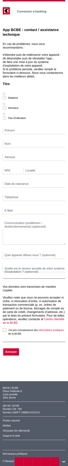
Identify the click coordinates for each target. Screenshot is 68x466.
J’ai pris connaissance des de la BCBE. (36, 332)
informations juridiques (51, 330)
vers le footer (63, 461)
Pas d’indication (17, 118)
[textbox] (34, 130)
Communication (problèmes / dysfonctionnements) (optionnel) (25, 224)
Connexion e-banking (34, 11)
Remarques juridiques (15, 453)
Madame (13, 97)
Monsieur (13, 107)
